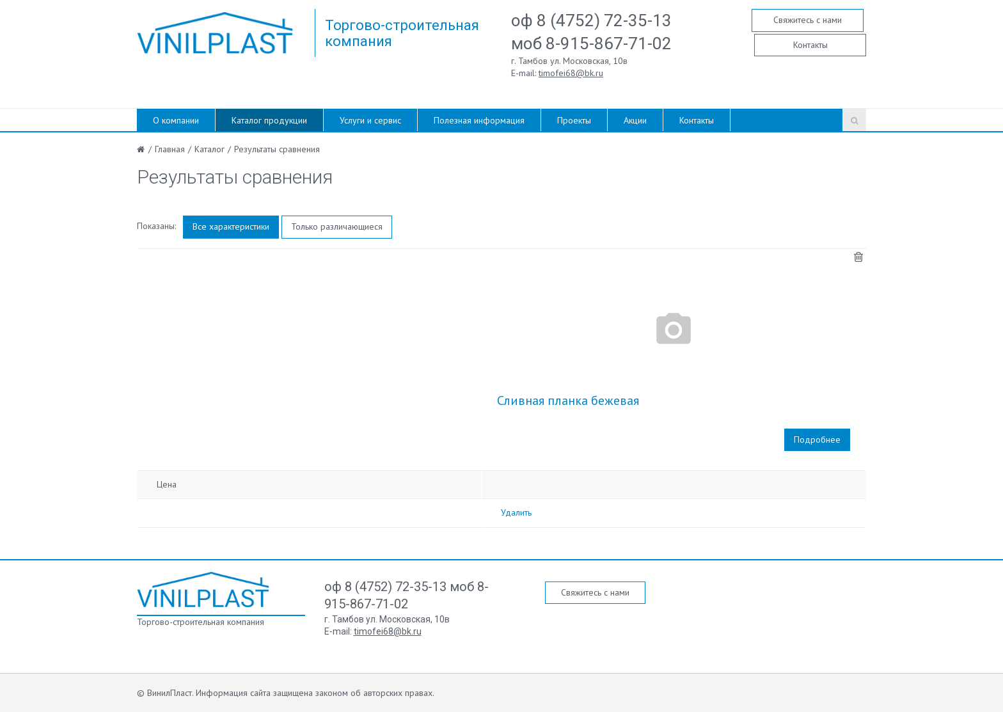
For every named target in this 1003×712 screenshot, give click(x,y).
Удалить (516, 512)
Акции (635, 120)
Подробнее (817, 439)
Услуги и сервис (370, 120)
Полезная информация (479, 120)
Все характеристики (231, 226)
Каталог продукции (269, 120)
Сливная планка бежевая (568, 400)
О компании (176, 120)
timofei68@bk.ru (571, 73)
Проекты (574, 120)
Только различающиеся (337, 226)
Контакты (810, 45)
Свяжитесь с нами (807, 20)
